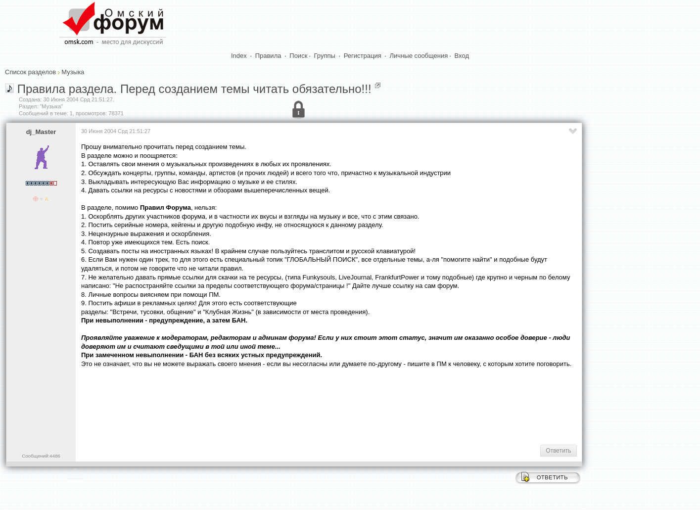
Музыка (72, 72)
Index (239, 55)
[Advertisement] (261, 405)
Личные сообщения (419, 55)
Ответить (558, 450)
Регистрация (362, 55)
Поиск (298, 55)
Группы (324, 55)
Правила (268, 55)
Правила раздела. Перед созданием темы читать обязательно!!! (194, 88)
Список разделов (30, 72)
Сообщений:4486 (41, 456)
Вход (462, 55)
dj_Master (41, 132)
